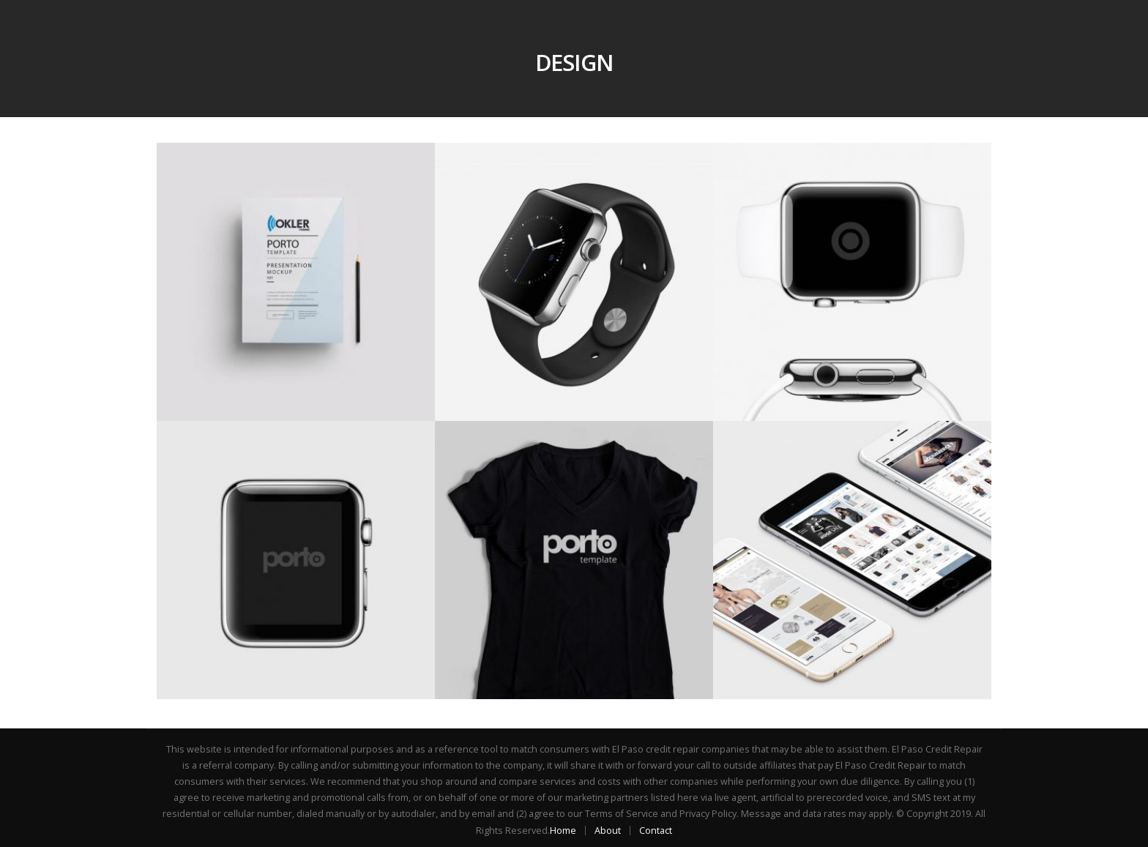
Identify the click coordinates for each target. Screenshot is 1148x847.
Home (563, 830)
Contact (655, 830)
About (607, 830)
